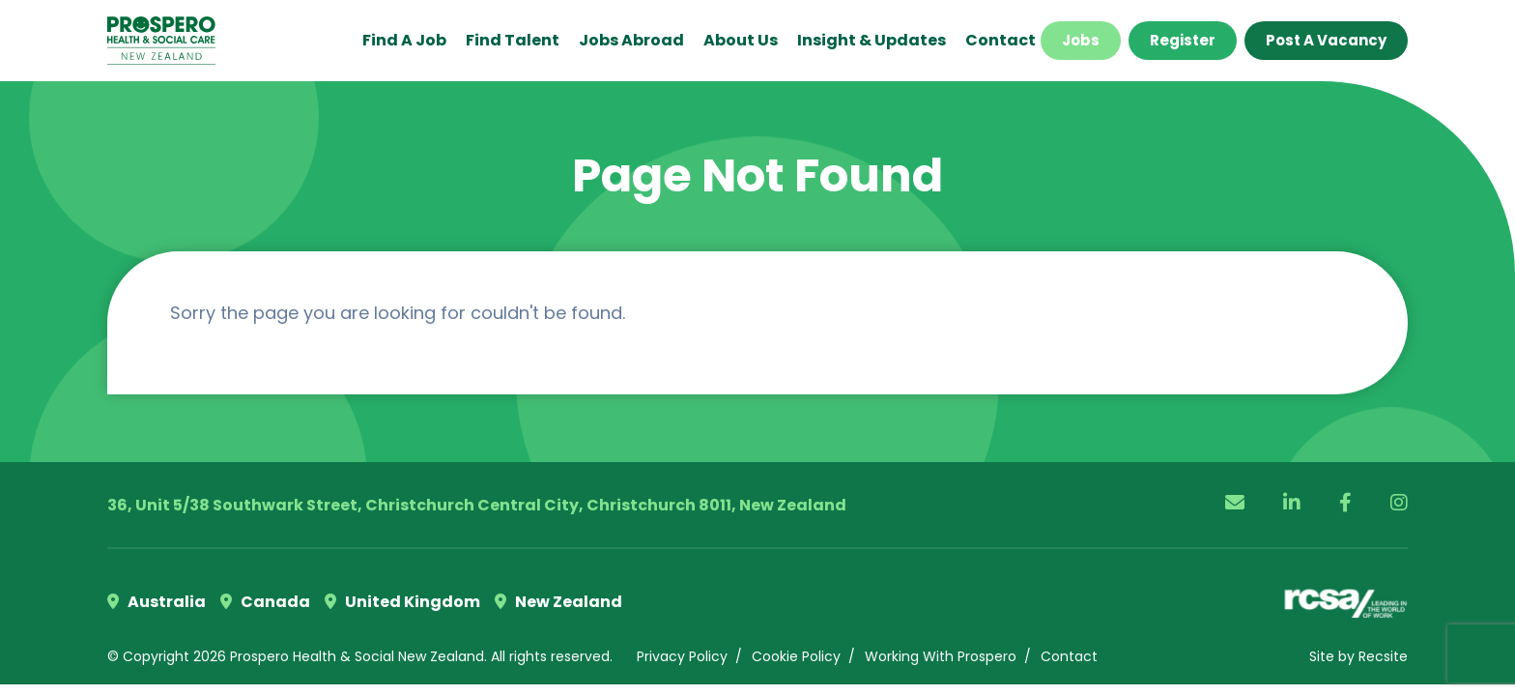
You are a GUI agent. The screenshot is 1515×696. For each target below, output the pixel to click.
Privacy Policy (682, 656)
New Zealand (558, 602)
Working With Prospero (940, 656)
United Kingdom (402, 602)
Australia (156, 602)
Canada (265, 602)
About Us (740, 40)
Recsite (1383, 656)
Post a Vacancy (1326, 40)
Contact (1000, 40)
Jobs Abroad (631, 40)
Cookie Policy (796, 656)
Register (1182, 40)
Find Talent (512, 40)
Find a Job (404, 40)
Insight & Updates (871, 40)
